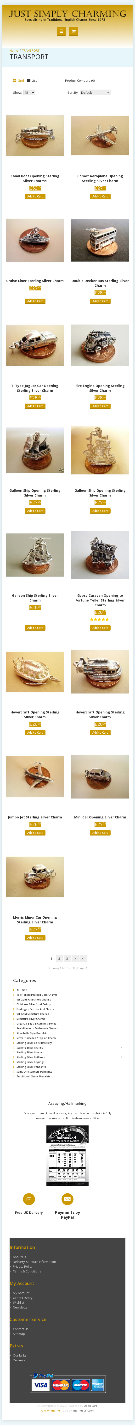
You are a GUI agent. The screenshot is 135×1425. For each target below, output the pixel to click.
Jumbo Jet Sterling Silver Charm (35, 817)
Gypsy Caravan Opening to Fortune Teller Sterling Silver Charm (100, 600)
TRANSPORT (30, 50)
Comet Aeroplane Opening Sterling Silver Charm (100, 178)
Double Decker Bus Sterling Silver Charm (100, 283)
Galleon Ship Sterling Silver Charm (35, 597)
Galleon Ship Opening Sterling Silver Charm (35, 493)
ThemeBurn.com (84, 1410)
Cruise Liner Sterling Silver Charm (35, 280)
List (32, 80)
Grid (18, 80)
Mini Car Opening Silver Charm (100, 817)
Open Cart (90, 1405)
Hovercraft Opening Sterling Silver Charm (35, 714)
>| (83, 958)
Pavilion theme (50, 1410)
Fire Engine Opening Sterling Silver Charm (100, 388)
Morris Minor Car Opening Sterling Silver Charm (35, 919)
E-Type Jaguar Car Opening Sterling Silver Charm (35, 388)
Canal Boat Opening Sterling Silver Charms (35, 178)
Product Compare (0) (80, 80)
